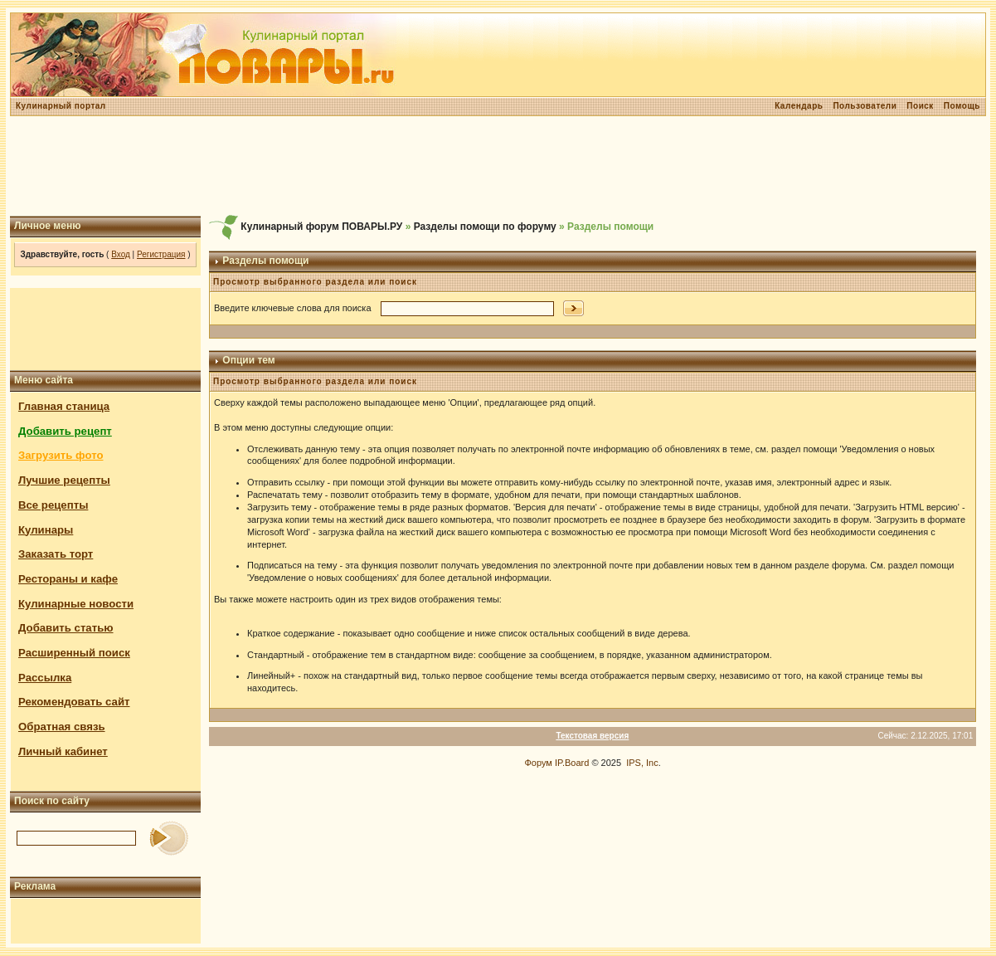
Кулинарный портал (61, 105)
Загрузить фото (60, 455)
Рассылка (44, 677)
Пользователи (864, 105)
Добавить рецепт (65, 431)
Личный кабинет (63, 751)
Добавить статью (66, 628)
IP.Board (572, 763)
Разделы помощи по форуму (485, 226)
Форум (537, 763)
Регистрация (161, 254)
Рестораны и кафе (68, 579)
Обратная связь (61, 726)
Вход (120, 254)
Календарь (799, 105)
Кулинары (45, 530)
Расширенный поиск (74, 652)
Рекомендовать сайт (73, 701)
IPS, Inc (642, 763)
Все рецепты (53, 505)
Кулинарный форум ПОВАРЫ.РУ (321, 226)
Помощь (962, 105)
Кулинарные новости (76, 604)
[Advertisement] (498, 166)
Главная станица (63, 406)
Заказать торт (55, 554)
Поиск (920, 105)
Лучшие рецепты (64, 480)
